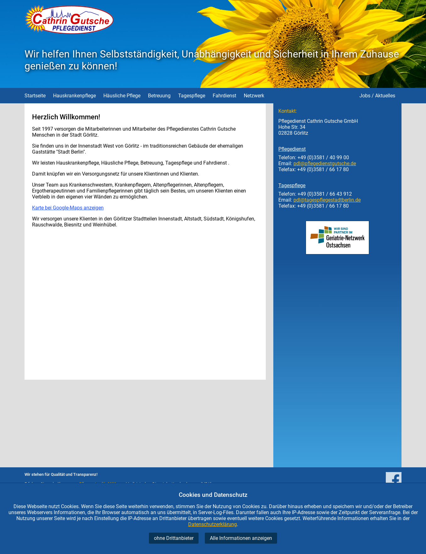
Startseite (35, 96)
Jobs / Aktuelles (377, 96)
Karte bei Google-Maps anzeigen (68, 208)
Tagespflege (191, 96)
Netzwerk (254, 96)
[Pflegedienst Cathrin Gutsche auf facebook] (393, 480)
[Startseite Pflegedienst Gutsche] (69, 32)
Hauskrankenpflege (74, 96)
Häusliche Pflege (121, 96)
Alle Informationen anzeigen (241, 538)
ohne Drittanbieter (174, 538)
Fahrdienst (224, 96)
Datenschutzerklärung (212, 524)
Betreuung (159, 96)
